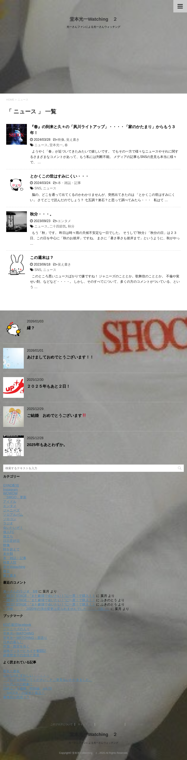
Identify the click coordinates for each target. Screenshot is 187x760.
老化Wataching (14, 567)
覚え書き (72, 139)
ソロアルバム (13, 514)
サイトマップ (85, 724)
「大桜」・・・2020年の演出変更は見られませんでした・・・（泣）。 (56, 609)
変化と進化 (11, 671)
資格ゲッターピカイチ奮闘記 (24, 651)
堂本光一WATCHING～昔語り (25, 638)
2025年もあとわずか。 (47, 445)
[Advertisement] (93, 62)
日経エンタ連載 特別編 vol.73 (27, 688)
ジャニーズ (11, 510)
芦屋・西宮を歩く (16, 646)
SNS (37, 188)
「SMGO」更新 (14, 497)
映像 (61, 139)
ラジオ (8, 523)
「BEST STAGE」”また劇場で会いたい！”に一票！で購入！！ (49, 596)
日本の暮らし (13, 642)
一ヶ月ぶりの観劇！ (18, 684)
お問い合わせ (135, 724)
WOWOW (10, 493)
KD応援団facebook (17, 625)
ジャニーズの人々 (16, 629)
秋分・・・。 (42, 214)
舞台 (6, 571)
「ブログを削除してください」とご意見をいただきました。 (47, 680)
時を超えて (11, 549)
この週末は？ (42, 257)
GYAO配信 (11, 485)
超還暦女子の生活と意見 (21, 655)
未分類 (8, 554)
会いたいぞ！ (13, 527)
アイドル (9, 501)
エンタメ (64, 221)
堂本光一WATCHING (18, 633)
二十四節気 (57, 226)
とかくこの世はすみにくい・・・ (59, 176)
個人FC (8, 532)
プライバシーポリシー (110, 724)
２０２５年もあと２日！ (48, 386)
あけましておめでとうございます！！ (60, 357)
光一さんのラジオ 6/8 (20, 591)
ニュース (41, 145)
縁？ (31, 328)
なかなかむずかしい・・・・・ (26, 675)
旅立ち (8, 536)
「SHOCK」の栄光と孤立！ (24, 693)
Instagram (10, 489)
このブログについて (61, 724)
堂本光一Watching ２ (93, 19)
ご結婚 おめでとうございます (56, 415)
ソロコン (9, 519)
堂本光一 (56, 145)
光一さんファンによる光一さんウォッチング (93, 742)
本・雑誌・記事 (69, 183)
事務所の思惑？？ (16, 697)
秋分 (71, 226)
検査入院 (9, 562)
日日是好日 (11, 540)
